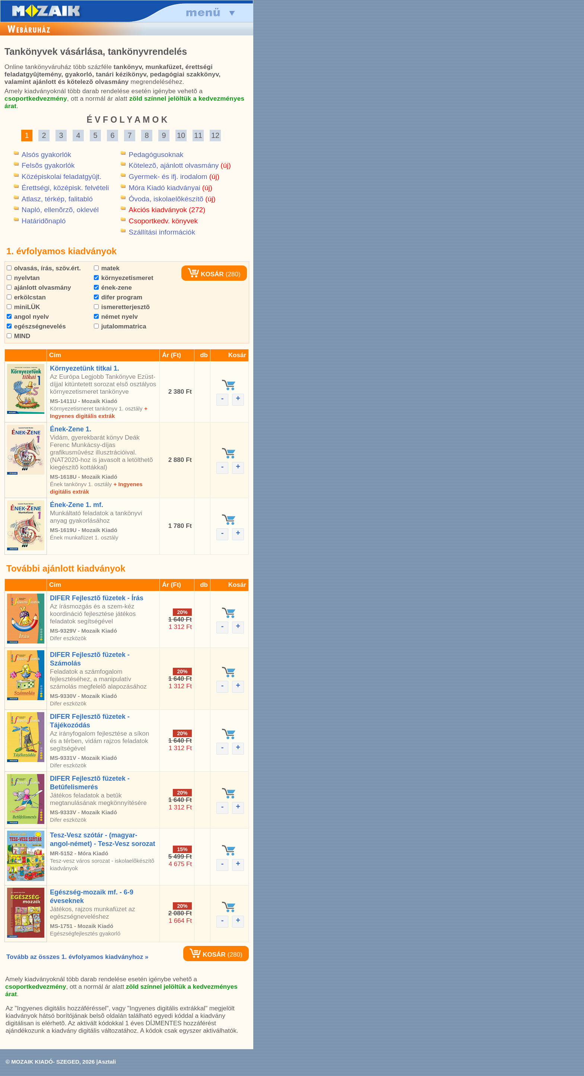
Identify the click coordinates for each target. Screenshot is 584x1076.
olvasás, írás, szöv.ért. (44, 268)
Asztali (107, 1061)
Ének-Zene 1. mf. (76, 505)
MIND (18, 336)
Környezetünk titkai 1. (84, 368)
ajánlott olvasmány (39, 287)
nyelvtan (23, 277)
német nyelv (116, 316)
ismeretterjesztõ (122, 307)
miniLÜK (23, 307)
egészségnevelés (36, 326)
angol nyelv (28, 316)
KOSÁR (205, 274)
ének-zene (113, 287)
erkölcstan (26, 297)
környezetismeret (123, 277)
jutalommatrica (120, 326)
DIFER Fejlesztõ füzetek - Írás (96, 598)
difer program (118, 297)
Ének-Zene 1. (70, 429)
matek (107, 268)
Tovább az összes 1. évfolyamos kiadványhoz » (77, 956)
